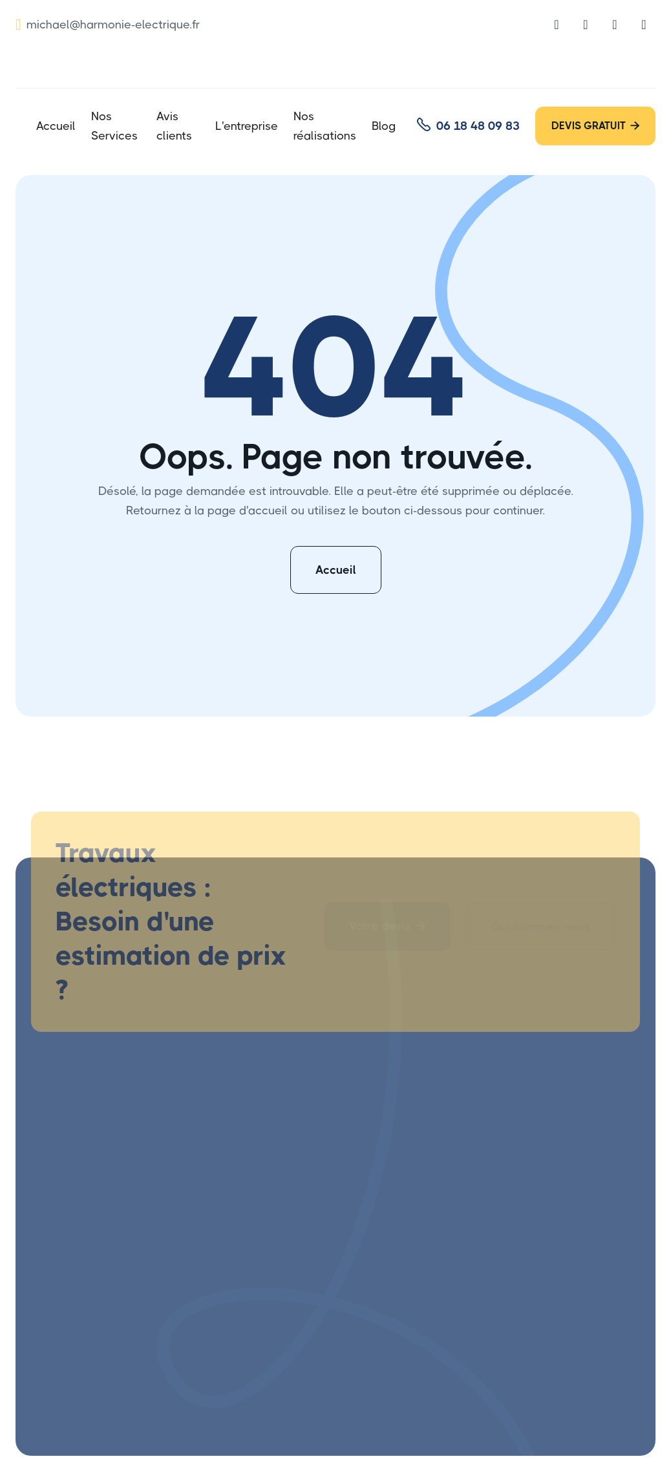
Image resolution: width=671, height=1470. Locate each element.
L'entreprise (246, 126)
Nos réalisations (324, 126)
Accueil (56, 126)
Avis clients (174, 126)
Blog (384, 126)
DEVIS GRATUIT (595, 125)
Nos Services (114, 126)
